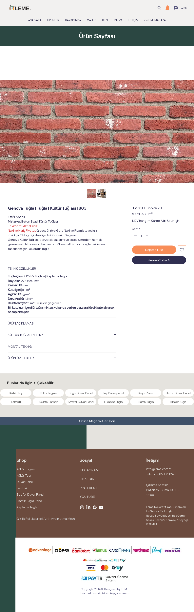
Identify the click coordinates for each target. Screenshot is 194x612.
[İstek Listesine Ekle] (182, 250)
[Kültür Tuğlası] (48, 393)
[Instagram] (82, 507)
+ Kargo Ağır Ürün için (164, 221)
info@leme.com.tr (158, 469)
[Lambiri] (15, 401)
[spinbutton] (141, 235)
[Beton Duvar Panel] (178, 393)
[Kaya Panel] (145, 393)
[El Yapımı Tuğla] (113, 401)
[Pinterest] (94, 507)
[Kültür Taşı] (15, 393)
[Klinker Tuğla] (178, 401)
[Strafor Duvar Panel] (80, 401)
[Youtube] (101, 507)
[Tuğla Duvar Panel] (80, 393)
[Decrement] (135, 235)
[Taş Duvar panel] (113, 393)
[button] (167, 7)
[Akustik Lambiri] (48, 401)
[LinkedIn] (88, 507)
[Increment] (147, 235)
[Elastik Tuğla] (145, 401)
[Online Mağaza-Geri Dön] (97, 421)
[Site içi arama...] (159, 8)
